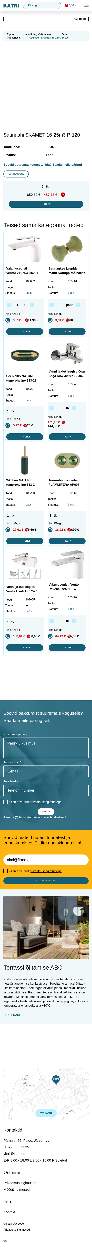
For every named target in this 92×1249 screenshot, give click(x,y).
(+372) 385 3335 (16, 1147)
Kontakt (9, 1212)
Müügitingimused (16, 1189)
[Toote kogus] (18, 315)
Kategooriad (78, 19)
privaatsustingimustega (46, 833)
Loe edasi (12, 1052)
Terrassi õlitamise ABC (32, 1005)
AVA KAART (46, 1111)
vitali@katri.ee (14, 1154)
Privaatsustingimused (19, 1183)
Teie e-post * (12, 793)
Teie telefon (11, 812)
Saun (65, 36)
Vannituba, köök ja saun (38, 36)
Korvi (46, 208)
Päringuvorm (19, 176)
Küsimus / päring (15, 765)
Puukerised (13, 39)
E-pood (11, 36)
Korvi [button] (25, 342)
